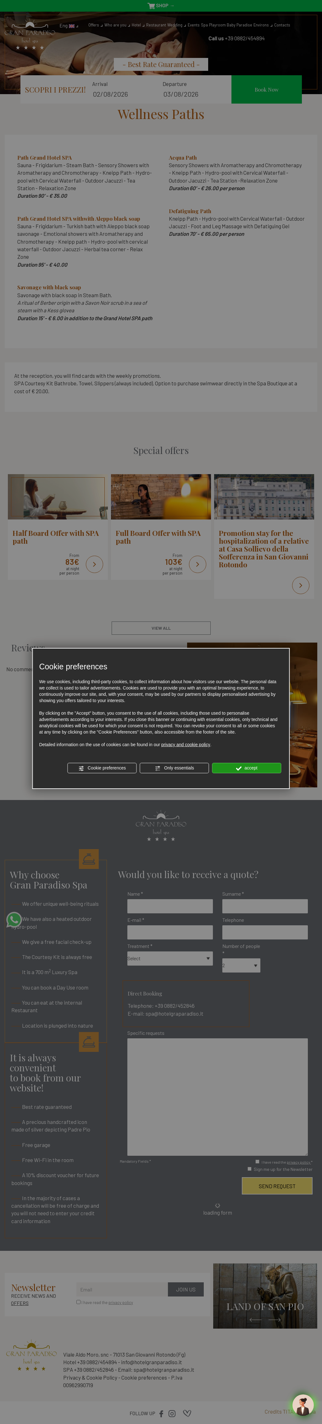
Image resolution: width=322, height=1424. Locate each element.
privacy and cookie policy (185, 744)
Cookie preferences (102, 768)
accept (247, 768)
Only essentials (174, 768)
